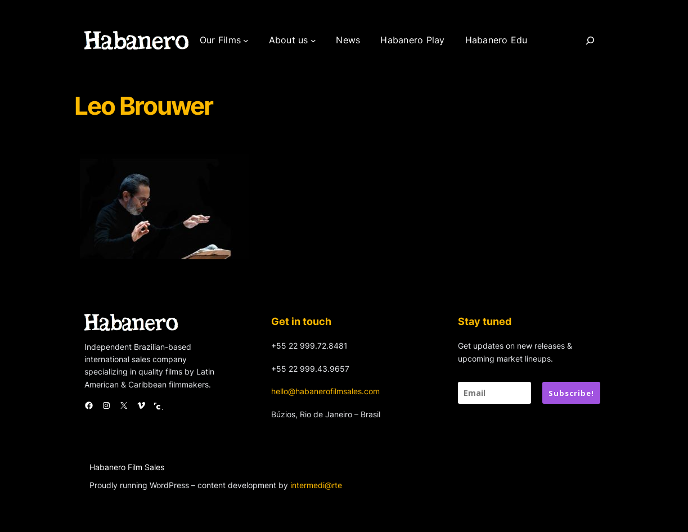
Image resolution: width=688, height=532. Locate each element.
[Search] (590, 40)
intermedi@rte (316, 485)
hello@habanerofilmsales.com (325, 391)
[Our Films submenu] (246, 40)
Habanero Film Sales (126, 467)
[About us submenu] (313, 40)
